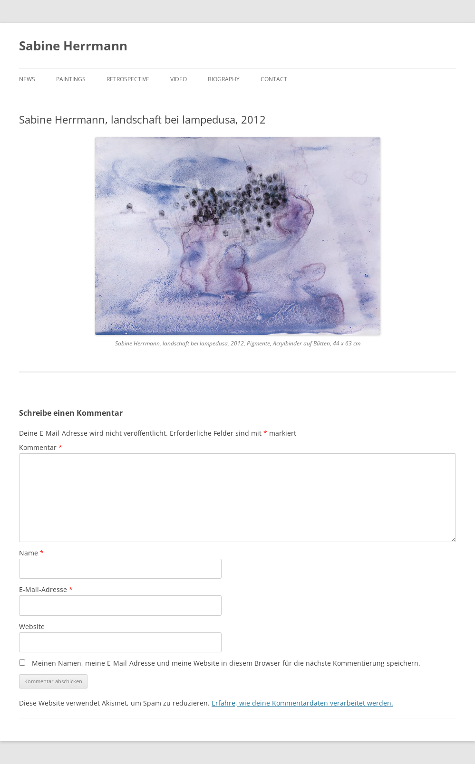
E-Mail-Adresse (46, 589)
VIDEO (178, 79)
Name (31, 552)
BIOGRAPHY (224, 79)
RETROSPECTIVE (128, 79)
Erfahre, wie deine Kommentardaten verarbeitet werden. (302, 702)
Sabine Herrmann (73, 45)
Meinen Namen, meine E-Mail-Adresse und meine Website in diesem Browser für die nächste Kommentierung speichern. (226, 663)
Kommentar (40, 447)
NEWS (27, 79)
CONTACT (274, 79)
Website (32, 626)
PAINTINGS (71, 79)
